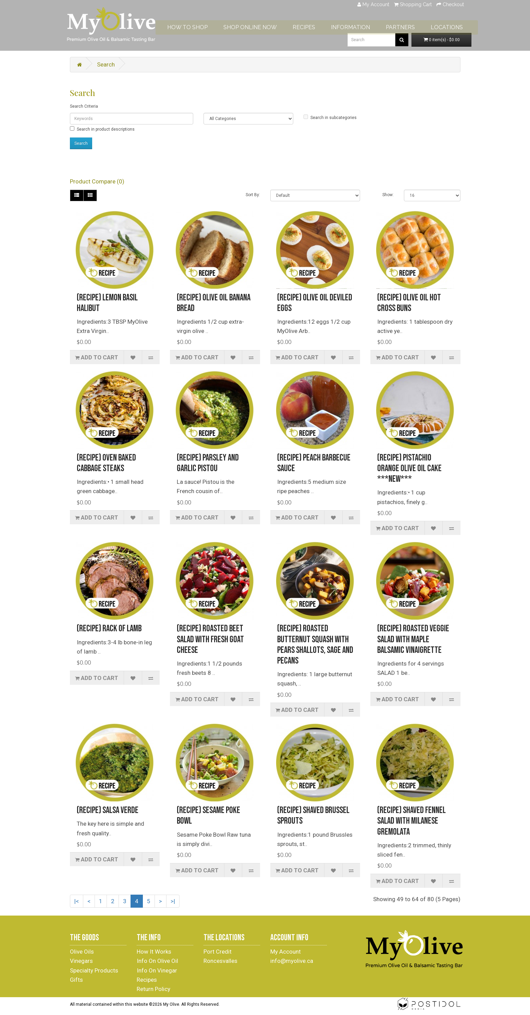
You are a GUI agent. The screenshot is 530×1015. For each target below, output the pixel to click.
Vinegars (81, 960)
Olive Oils (82, 951)
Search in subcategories (330, 117)
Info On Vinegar (157, 970)
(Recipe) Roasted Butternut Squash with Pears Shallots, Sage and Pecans (315, 644)
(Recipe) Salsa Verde (107, 810)
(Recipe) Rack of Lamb (109, 628)
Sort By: (253, 194)
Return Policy (153, 989)
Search (106, 64)
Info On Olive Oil (157, 960)
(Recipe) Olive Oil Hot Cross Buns (409, 303)
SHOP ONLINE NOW (267, 24)
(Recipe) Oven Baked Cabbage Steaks (106, 463)
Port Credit (218, 951)
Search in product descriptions (102, 129)
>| (173, 901)
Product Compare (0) (97, 181)
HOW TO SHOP (204, 24)
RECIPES (321, 24)
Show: (388, 194)
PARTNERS (417, 24)
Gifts (76, 979)
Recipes (147, 979)
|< (76, 901)
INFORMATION (367, 24)
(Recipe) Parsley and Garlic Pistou (208, 463)
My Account (285, 951)
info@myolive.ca (291, 960)
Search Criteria (84, 106)
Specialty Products (94, 970)
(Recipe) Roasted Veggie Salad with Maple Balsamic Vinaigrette (413, 639)
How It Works (154, 951)
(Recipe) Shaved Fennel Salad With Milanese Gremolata (411, 821)
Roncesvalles (220, 960)
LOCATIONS (464, 24)
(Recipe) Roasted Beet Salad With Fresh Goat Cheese (210, 639)
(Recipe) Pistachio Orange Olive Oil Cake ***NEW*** (409, 469)
